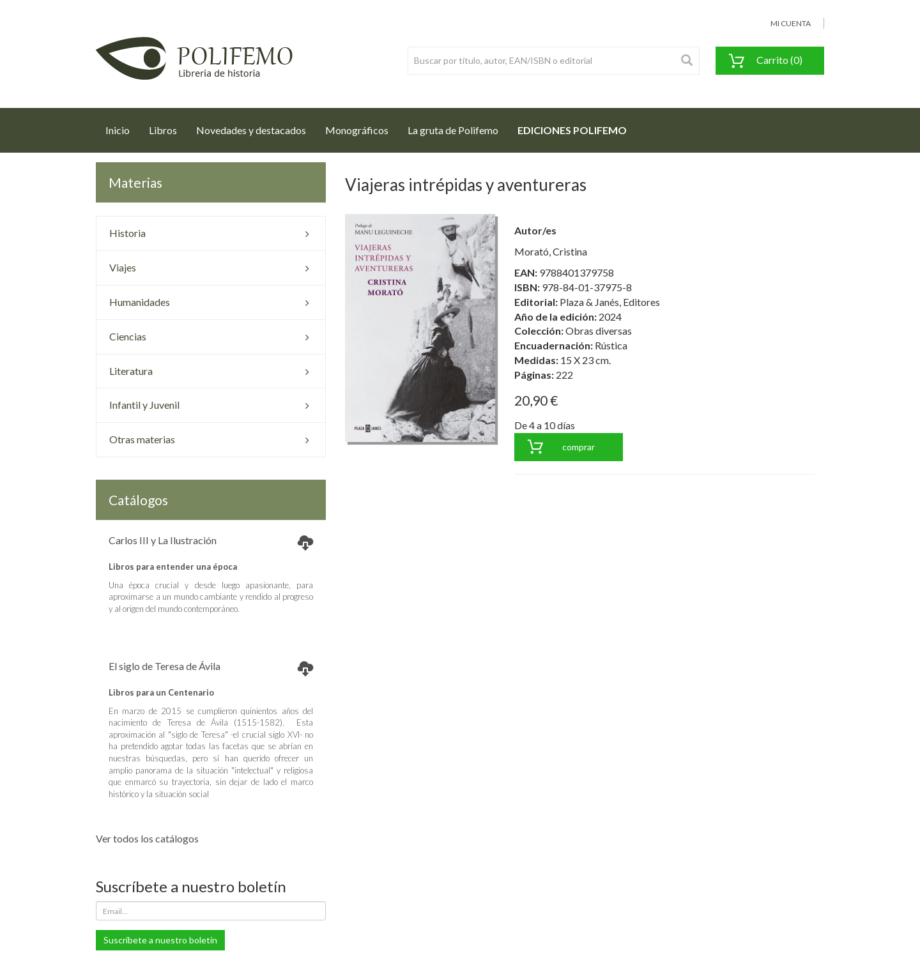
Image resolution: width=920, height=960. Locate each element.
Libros (163, 130)
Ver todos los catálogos (147, 838)
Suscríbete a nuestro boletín (160, 939)
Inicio (122, 126)
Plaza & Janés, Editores (610, 302)
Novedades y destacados (251, 130)
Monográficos (356, 130)
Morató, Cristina (550, 251)
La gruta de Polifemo (453, 130)
